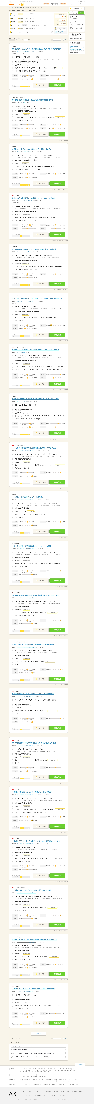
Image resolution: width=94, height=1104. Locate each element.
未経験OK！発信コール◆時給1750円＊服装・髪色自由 (32, 149)
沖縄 (48, 1071)
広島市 (28, 1076)
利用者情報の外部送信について (51, 1091)
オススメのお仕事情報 (75, 48)
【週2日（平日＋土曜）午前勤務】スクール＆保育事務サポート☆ (36, 841)
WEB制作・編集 (30, 1081)
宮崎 (41, 1071)
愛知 (42, 1068)
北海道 (73, 1068)
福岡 (26, 1071)
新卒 (46, 1084)
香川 (71, 1070)
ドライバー (72, 1081)
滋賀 (63, 1068)
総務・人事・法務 (42, 1079)
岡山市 (32, 1076)
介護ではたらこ (65, 1095)
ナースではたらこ (55, 1095)
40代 (43, 1084)
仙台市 (21, 1076)
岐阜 (45, 1068)
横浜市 (25, 1075)
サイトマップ (22, 1091)
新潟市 (24, 1076)
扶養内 (60, 1084)
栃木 (36, 1068)
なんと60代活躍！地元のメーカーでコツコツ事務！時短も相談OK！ (37, 298)
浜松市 (56, 1075)
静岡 (51, 1068)
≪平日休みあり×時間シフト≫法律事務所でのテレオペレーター (35, 349)
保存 (81, 12)
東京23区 (21, 1075)
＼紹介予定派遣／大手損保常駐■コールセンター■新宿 (31, 546)
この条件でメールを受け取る (59, 32)
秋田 (29, 1070)
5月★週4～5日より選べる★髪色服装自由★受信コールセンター (35, 595)
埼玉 (30, 1068)
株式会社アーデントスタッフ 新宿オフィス (28, 51)
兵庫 (57, 1068)
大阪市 (60, 1075)
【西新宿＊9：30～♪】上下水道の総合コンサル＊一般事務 (33, 988)
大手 (64, 1084)
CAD (76, 1079)
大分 (38, 1071)
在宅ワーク (27, 1084)
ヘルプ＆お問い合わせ (65, 1091)
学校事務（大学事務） (63, 1079)
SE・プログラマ (23, 1081)
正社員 (39, 1084)
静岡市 (53, 1075)
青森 (20, 1070)
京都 (60, 1068)
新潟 (44, 1070)
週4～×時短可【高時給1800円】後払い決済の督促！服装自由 (34, 249)
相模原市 (34, 1075)
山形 (32, 1070)
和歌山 (69, 1068)
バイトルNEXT (38, 1095)
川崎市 (29, 1075)
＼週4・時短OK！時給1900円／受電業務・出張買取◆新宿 (33, 644)
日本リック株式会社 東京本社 (24, 200)
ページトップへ (80, 1064)
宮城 (26, 1070)
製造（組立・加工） (65, 1081)
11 (63, 39)
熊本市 (45, 1076)
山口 (68, 1070)
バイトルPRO (47, 1095)
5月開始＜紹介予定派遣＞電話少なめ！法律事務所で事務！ (33, 100)
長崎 (32, 1071)
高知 (23, 1071)
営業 (69, 1079)
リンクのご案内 (22, 1093)
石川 (50, 1070)
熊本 (35, 1071)
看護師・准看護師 (52, 1081)
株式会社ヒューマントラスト (24, 151)
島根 (65, 1070)
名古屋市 (48, 1075)
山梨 (38, 1070)
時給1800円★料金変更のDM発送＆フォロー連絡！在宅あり (34, 198)
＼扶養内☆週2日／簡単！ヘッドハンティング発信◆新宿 (33, 694)
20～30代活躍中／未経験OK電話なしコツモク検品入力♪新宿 (34, 743)
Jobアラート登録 (60, 28)
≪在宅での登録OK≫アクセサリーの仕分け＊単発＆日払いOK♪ (35, 399)
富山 (47, 1070)
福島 (35, 1070)
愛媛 (20, 1071)
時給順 (21, 39)
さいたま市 (43, 1075)
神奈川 (24, 1068)
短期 (20, 1084)
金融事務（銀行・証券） (52, 1079)
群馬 (39, 1068)
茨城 (33, 1068)
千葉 (27, 1068)
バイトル (21, 1095)
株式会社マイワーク (22, 401)
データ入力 (26, 1079)
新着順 (17, 39)
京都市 (71, 1075)
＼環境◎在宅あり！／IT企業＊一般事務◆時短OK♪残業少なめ (34, 939)
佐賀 (29, 1071)
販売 (72, 1079)
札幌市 (75, 1075)
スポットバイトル (29, 1095)
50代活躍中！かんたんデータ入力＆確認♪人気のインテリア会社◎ (36, 49)
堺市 (64, 1075)
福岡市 (36, 1076)
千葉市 (38, 1075)
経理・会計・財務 (33, 1079)
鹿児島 (44, 1071)
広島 (56, 1070)
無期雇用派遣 (75, 1084)
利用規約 (29, 1091)
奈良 (66, 1068)
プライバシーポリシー (38, 1091)
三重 (48, 1068)
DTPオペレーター (39, 1081)
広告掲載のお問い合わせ (77, 1091)
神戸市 (67, 1075)
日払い (32, 1084)
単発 (23, 1084)
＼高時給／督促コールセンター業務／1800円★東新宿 (31, 792)
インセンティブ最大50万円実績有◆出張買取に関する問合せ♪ (34, 448)
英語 (36, 1084)
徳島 (74, 1070)
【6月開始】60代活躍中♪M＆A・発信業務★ (28, 497)
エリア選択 (13, 15)
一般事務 (21, 1079)
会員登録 (72, 4)
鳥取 (62, 1070)
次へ (66, 39)
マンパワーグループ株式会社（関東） (26, 450)
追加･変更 (21, 13)
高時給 (49, 1084)
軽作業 (58, 1081)
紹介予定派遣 (68, 1084)
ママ (57, 1084)
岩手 (23, 1070)
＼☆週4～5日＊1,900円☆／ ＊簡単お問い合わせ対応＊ (32, 890)
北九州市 (41, 1076)
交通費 (53, 1084)
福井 (53, 1070)
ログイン (80, 4)
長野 (41, 1070)
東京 (20, 1068)
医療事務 (45, 1081)
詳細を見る (57, 85)
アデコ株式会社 (21, 102)
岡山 (59, 1070)
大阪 (54, 1068)
